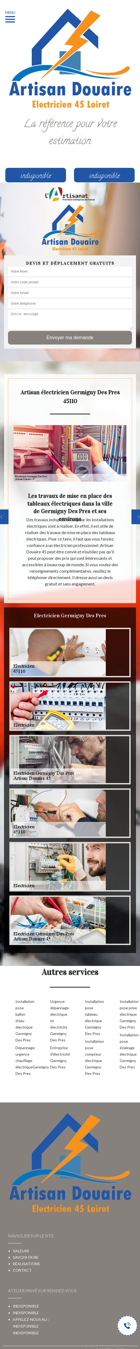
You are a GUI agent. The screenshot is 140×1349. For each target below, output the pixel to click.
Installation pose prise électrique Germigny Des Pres (128, 1014)
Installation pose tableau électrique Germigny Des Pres (94, 1017)
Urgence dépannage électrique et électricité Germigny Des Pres (59, 1020)
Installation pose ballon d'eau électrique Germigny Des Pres (24, 1020)
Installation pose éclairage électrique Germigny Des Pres (128, 1051)
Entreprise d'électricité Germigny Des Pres (59, 1057)
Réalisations (26, 1263)
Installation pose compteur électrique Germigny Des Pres (94, 1057)
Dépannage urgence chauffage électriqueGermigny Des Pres (24, 1060)
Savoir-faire (25, 1257)
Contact (22, 1270)
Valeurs (21, 1251)
